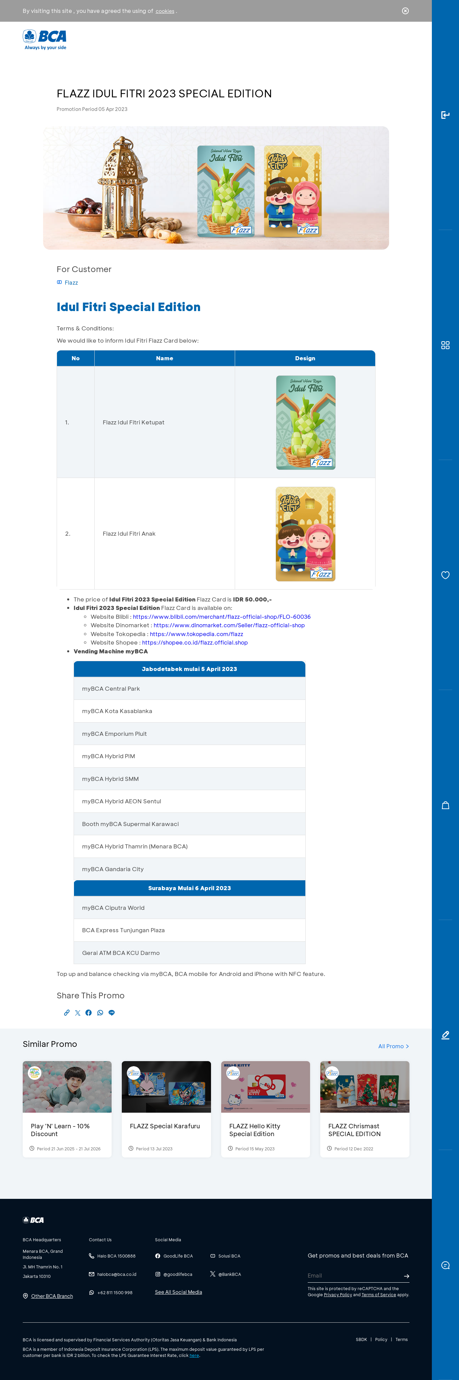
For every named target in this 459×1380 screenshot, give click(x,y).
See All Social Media (178, 1292)
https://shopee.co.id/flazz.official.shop (195, 642)
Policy (381, 1339)
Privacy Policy (338, 1294)
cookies (165, 11)
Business (206, 39)
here (194, 1355)
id (391, 39)
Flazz (67, 282)
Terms (402, 1339)
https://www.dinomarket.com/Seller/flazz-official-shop (229, 625)
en (403, 39)
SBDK (361, 1339)
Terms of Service (379, 1294)
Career (300, 39)
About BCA (255, 39)
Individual (161, 39)
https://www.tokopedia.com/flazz (196, 633)
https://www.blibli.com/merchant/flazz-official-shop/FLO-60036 (222, 616)
